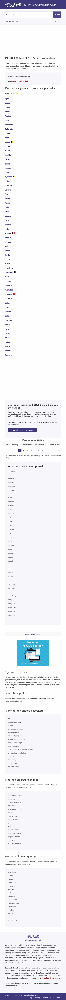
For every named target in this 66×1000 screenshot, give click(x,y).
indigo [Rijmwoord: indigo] (7, 229)
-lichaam (11, 893)
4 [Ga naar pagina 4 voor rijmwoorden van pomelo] (31, 450)
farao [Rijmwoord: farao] (7, 198)
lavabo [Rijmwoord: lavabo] (8, 242)
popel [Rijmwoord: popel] (10, 549)
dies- (10, 823)
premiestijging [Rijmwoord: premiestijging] (13, 736)
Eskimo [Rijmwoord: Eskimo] (8, 190)
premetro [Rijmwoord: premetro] (9, 320)
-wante (11, 876)
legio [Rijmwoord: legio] (7, 246)
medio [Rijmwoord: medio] (7, 277)
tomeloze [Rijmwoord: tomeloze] (11, 616)
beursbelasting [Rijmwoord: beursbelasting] (13, 767)
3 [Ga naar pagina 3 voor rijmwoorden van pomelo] (27, 450)
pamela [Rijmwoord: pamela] (11, 514)
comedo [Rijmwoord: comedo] (11, 502)
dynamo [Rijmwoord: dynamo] (8, 177)
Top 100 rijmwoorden (33, 634)
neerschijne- (12, 816)
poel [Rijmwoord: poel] (9, 517)
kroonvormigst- (14, 833)
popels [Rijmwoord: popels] (10, 557)
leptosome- (12, 819)
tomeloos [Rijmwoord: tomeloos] (11, 612)
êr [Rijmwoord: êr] (9, 719)
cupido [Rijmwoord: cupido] (8, 155)
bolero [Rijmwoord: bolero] (7, 133)
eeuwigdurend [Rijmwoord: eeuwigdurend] (13, 746)
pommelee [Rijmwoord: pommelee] (12, 592)
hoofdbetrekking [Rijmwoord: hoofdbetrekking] (14, 743)
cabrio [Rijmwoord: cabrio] (7, 138)
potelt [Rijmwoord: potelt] (10, 573)
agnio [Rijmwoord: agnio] (7, 103)
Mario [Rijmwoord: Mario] (7, 264)
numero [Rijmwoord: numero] (8, 298)
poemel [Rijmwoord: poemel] (11, 529)
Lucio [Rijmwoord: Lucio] (7, 259)
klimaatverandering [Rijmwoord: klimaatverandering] (16, 739)
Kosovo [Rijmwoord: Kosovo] (8, 238)
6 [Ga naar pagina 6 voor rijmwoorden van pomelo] (38, 450)
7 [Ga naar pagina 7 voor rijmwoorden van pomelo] (42, 450)
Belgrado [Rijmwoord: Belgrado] (9, 129)
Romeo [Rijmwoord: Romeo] (8, 346)
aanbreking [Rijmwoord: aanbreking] (12, 756)
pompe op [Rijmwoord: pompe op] (12, 600)
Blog (30, 998)
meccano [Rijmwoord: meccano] (9, 272)
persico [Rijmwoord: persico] (8, 311)
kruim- (10, 826)
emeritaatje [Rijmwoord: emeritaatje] (12, 763)
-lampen (11, 917)
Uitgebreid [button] (56, 21)
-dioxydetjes (13, 903)
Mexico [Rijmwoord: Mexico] (8, 281)
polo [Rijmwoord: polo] (9, 533)
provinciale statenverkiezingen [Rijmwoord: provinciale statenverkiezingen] (20, 749)
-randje (11, 896)
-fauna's (11, 879)
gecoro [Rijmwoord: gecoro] (8, 216)
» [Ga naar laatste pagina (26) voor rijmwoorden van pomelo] (59, 450)
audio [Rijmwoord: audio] (7, 120)
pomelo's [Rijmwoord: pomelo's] (11, 471)
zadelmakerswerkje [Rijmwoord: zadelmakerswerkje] (15, 729)
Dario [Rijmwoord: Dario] (7, 159)
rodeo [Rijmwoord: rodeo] (7, 342)
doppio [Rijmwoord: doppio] (8, 172)
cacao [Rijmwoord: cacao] (7, 142)
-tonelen (11, 883)
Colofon (45, 998)
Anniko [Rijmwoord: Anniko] (8, 116)
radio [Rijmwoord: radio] (7, 324)
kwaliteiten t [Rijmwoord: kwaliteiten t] (13, 732)
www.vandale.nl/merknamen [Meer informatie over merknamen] (50, 978)
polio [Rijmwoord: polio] (7, 316)
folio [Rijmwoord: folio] (7, 207)
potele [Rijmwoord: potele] (10, 569)
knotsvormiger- (14, 843)
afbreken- (12, 806)
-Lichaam (11, 920)
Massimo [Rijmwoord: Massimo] (9, 268)
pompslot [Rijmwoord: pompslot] (11, 604)
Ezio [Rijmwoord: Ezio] (6, 194)
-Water (11, 886)
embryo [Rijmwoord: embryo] (8, 185)
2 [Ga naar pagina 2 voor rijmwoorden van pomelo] (23, 450)
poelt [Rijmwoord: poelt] (10, 525)
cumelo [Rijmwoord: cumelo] (11, 506)
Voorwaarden (55, 998)
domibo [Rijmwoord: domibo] (8, 164)
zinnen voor (20, 81)
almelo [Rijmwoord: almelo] (10, 498)
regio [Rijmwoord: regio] (7, 333)
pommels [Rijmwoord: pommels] (11, 487)
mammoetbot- (13, 830)
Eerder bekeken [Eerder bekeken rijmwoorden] (12, 21)
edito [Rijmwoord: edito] (7, 181)
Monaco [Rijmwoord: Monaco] (8, 294)
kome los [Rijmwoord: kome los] (11, 584)
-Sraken (11, 910)
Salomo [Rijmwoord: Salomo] (8, 351)
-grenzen (11, 907)
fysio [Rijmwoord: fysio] (7, 211)
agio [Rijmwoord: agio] (7, 98)
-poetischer (12, 900)
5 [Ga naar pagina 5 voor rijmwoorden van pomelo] (34, 450)
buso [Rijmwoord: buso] (10, 726)
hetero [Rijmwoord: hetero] (8, 224)
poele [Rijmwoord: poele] (10, 521)
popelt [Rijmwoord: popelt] (10, 561)
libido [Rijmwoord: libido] (7, 255)
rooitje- (11, 840)
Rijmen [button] (57, 15)
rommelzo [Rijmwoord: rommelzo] (12, 608)
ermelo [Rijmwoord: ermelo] (10, 510)
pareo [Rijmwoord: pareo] (7, 307)
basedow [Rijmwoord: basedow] (9, 124)
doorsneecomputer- (15, 796)
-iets (9, 913)
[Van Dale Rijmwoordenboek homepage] (14, 5)
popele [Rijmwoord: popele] (10, 553)
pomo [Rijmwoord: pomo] (10, 541)
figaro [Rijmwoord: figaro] (7, 203)
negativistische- (14, 837)
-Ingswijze (12, 872)
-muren (11, 889)
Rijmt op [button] (9, 15)
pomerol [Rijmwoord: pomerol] (11, 483)
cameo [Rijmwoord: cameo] (8, 146)
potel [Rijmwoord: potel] (10, 565)
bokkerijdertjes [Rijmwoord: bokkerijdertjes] (14, 722)
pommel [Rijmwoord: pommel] (11, 537)
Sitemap (37, 998)
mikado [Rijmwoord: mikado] (8, 285)
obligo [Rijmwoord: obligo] (7, 303)
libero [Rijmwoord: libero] (7, 251)
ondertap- (12, 799)
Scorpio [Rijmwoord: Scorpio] (8, 355)
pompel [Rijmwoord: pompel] (11, 545)
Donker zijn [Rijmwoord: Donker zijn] (12, 760)
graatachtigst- (13, 802)
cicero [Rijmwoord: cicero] (7, 151)
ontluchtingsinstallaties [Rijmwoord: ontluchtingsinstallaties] (17, 753)
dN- (9, 813)
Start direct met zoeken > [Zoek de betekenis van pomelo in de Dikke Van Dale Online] (22, 430)
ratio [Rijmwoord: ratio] (7, 329)
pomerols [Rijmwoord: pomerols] (11, 588)
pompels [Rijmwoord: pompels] (11, 490)
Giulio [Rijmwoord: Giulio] (7, 220)
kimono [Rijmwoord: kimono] (8, 233)
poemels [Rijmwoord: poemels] (11, 479)
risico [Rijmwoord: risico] (7, 338)
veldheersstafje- (14, 809)
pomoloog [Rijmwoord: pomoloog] (12, 596)
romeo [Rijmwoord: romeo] (10, 577)
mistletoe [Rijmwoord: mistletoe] (9, 290)
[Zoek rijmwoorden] (26, 15)
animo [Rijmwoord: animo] (7, 112)
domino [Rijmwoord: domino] (8, 168)
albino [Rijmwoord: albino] (7, 107)
